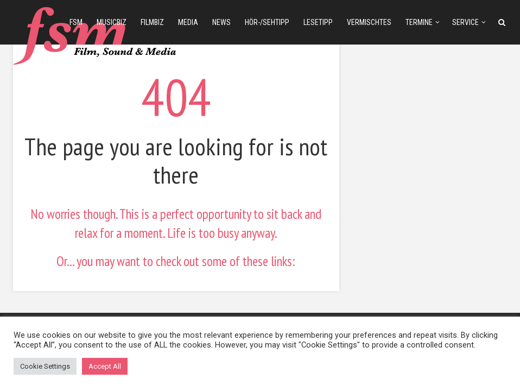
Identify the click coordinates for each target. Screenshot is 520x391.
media (188, 22)
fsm (76, 22)
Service (465, 22)
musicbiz (111, 22)
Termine (419, 22)
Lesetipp (318, 22)
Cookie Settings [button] (45, 366)
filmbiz (152, 22)
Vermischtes (369, 22)
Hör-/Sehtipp (267, 22)
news (221, 22)
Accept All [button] (104, 366)
